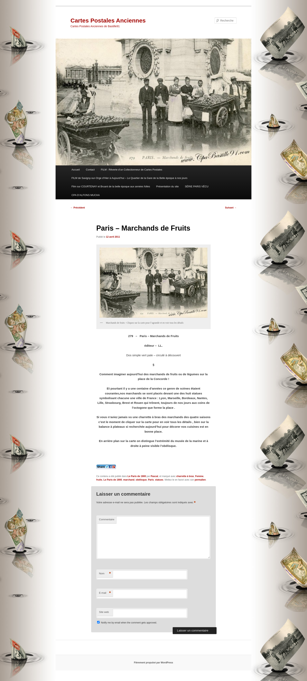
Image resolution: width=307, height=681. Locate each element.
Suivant (231, 207)
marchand (128, 479)
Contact (90, 169)
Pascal (154, 476)
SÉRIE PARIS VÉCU (196, 186)
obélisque (141, 479)
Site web (104, 612)
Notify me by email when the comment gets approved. (127, 622)
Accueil (75, 169)
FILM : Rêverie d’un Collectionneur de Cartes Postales (131, 169)
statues (159, 479)
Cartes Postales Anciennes (108, 20)
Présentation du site (167, 186)
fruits (99, 479)
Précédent (77, 207)
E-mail (105, 593)
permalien (200, 479)
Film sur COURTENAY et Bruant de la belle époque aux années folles (110, 186)
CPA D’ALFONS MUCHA (85, 195)
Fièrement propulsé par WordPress (153, 662)
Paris (151, 479)
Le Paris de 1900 (136, 476)
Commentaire (106, 519)
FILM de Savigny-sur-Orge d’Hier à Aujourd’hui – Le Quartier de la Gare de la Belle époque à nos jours (129, 178)
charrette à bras (185, 476)
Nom (105, 573)
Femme (199, 476)
